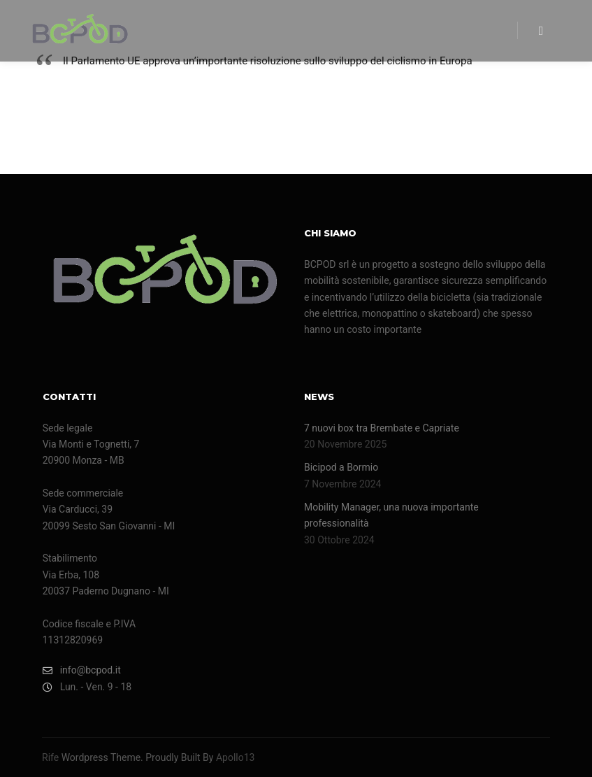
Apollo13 (235, 757)
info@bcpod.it (82, 670)
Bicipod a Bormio (341, 467)
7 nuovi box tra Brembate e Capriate (381, 428)
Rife (50, 757)
